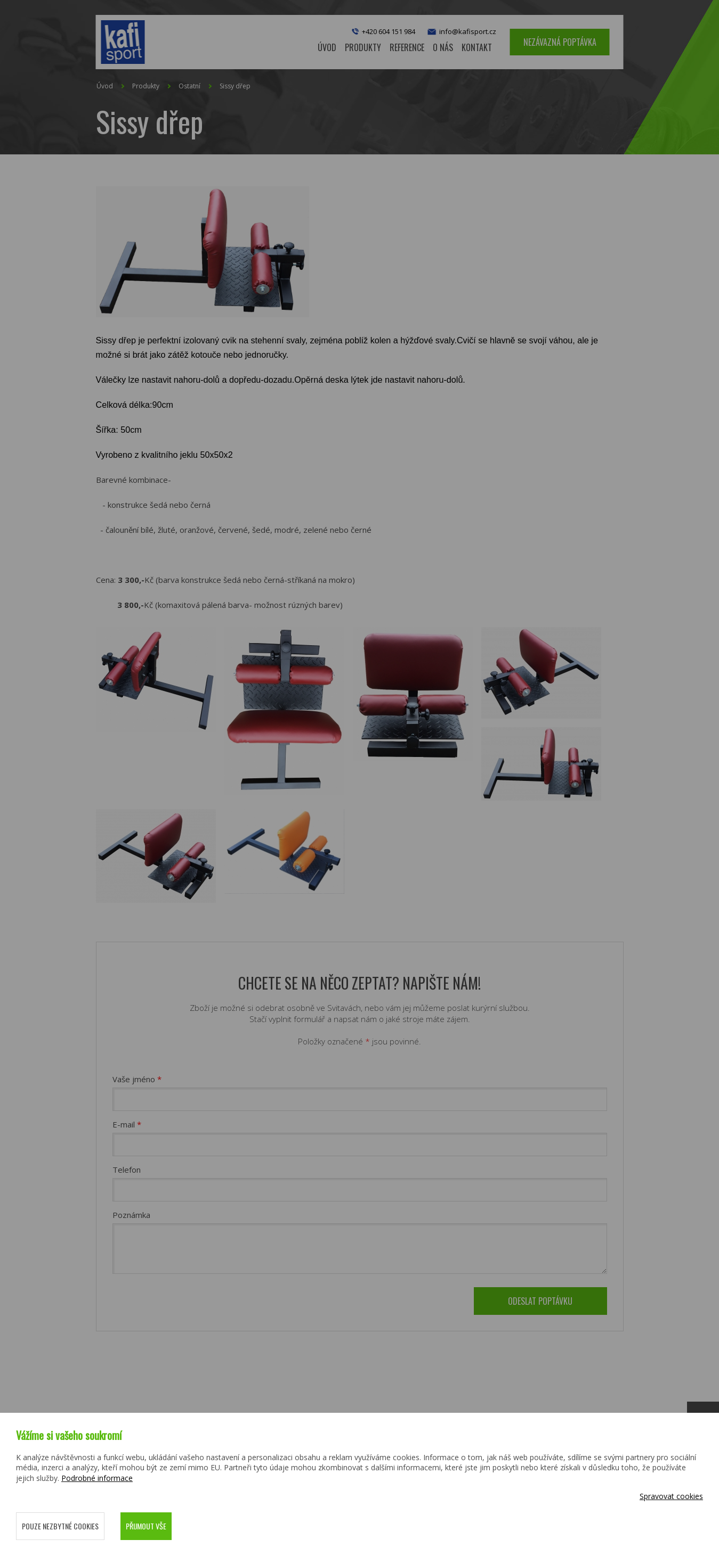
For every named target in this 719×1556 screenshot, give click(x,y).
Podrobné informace (97, 1478)
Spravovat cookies (671, 1496)
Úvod (327, 47)
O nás (443, 47)
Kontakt (477, 47)
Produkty (145, 85)
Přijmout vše (146, 1526)
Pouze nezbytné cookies (60, 1526)
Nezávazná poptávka (559, 42)
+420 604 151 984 (388, 31)
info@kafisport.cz (461, 32)
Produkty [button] (363, 47)
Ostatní (189, 85)
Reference (407, 47)
